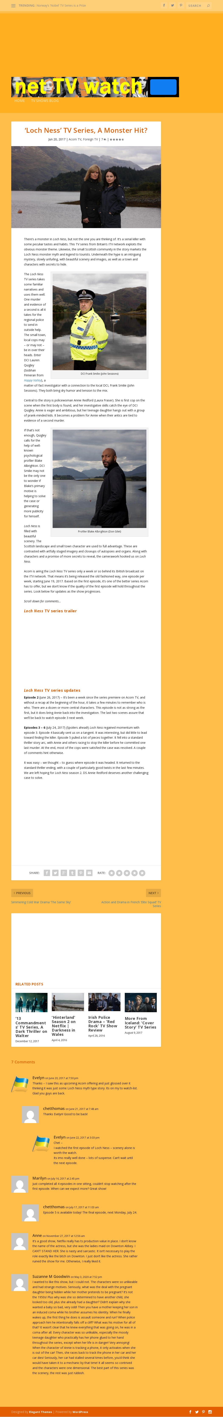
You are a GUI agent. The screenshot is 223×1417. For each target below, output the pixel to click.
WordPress (80, 1412)
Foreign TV (90, 139)
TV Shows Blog (45, 101)
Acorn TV (75, 139)
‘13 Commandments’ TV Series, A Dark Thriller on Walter (31, 1027)
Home (19, 101)
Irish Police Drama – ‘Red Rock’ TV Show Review (102, 1024)
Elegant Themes (40, 1412)
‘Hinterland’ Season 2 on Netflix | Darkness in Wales (64, 1026)
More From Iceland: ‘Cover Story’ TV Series (140, 1023)
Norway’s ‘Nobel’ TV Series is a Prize (61, 5)
